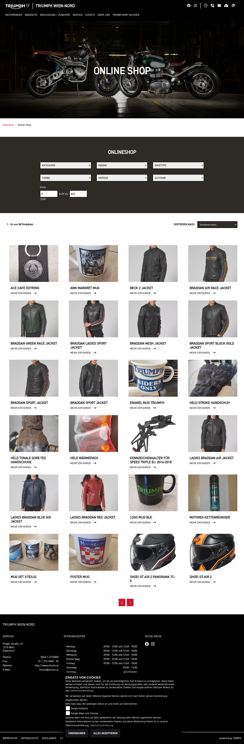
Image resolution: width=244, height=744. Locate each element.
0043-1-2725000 (50, 657)
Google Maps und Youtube (84, 713)
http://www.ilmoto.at (47, 665)
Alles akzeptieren (105, 733)
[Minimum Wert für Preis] (49, 193)
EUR (43, 199)
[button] (14, 15)
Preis (43, 187)
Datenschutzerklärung (82, 690)
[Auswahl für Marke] (122, 165)
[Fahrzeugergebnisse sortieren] (217, 224)
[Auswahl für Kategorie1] (65, 165)
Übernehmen (76, 733)
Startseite (8, 124)
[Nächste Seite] (130, 602)
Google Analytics (79, 708)
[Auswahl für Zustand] (178, 177)
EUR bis (63, 193)
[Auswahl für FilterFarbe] (65, 177)
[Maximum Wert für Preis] (78, 193)
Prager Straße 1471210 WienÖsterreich (13, 647)
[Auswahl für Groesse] (122, 177)
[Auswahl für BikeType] (178, 165)
